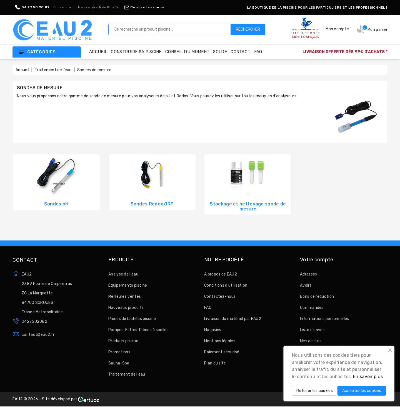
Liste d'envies (313, 329)
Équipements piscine (127, 285)
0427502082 (34, 321)
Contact (240, 51)
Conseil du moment (187, 51)
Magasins (212, 329)
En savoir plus (368, 376)
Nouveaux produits (126, 307)
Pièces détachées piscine (132, 318)
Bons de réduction (317, 296)
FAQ (258, 51)
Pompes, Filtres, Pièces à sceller (138, 329)
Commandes (312, 307)
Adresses (308, 274)
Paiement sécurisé (221, 352)
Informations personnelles (324, 318)
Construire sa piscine (136, 51)
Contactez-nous (144, 7)
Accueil (98, 51)
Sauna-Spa (118, 363)
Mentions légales (219, 341)
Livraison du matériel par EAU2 (232, 318)
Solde (220, 51)
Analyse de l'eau (123, 274)
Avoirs (306, 285)
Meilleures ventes (124, 296)
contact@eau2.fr (38, 334)
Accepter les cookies (361, 390)
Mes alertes (310, 341)
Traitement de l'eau (126, 374)
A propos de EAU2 (220, 274)
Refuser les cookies (314, 390)
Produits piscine (123, 341)
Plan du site (215, 363)
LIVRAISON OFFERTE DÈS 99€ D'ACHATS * (345, 51)
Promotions (119, 352)
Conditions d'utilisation (225, 285)
